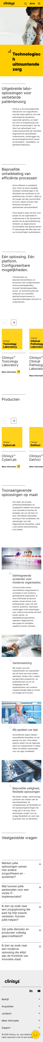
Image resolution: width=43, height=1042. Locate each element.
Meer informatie (9, 372)
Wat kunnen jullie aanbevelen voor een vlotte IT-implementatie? (15, 891)
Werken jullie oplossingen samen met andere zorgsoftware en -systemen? (14, 870)
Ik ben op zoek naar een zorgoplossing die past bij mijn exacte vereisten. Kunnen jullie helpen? (16, 912)
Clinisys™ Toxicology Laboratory (10, 361)
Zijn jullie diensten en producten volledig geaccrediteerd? (15, 932)
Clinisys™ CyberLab (9, 458)
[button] (26, 3)
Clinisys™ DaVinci (36, 458)
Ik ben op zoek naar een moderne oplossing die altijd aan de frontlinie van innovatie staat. (15, 952)
